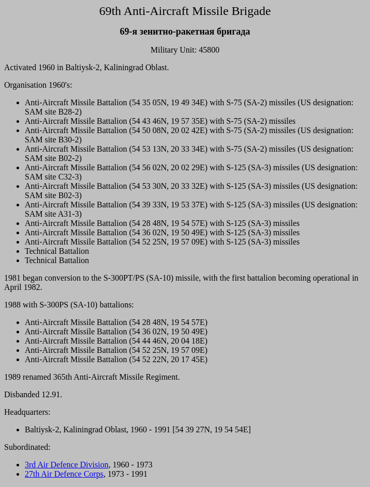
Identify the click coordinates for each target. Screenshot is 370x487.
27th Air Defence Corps (64, 473)
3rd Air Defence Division (66, 464)
